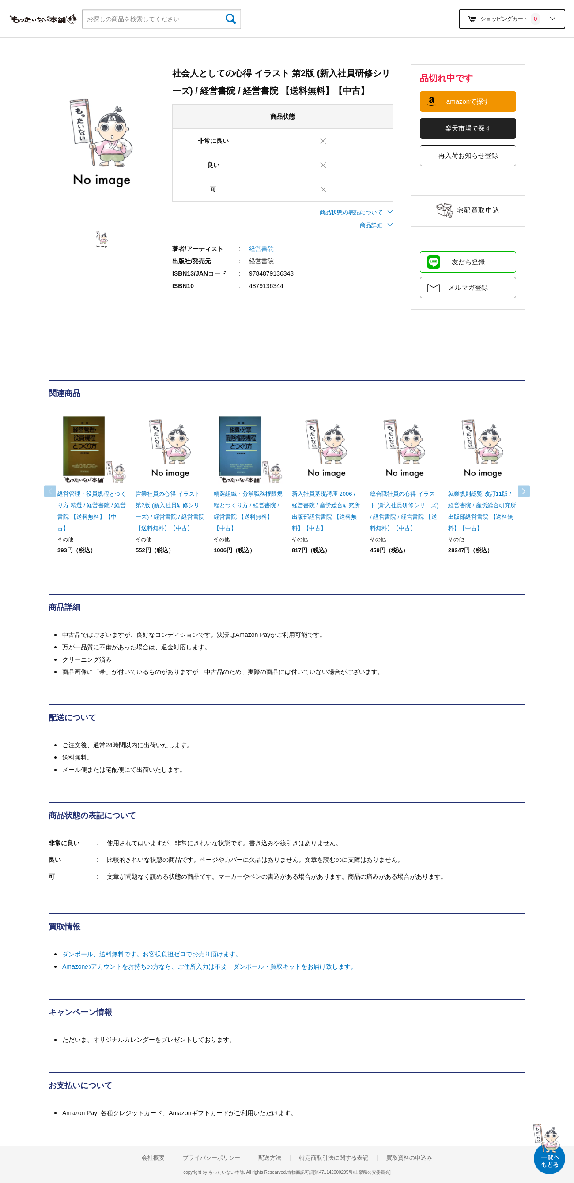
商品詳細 (376, 225)
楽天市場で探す (468, 128)
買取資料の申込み (409, 1158)
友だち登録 (468, 262)
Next (516, 491)
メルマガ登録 (468, 287)
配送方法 (269, 1158)
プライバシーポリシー (211, 1158)
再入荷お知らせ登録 (468, 155)
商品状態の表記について (356, 212)
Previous (57, 491)
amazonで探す (468, 101)
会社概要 (153, 1158)
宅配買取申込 (478, 210)
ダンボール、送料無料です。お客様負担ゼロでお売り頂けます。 (152, 954)
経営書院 (261, 248)
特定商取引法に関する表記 (333, 1158)
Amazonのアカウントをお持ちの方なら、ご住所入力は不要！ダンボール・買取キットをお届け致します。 (209, 966)
